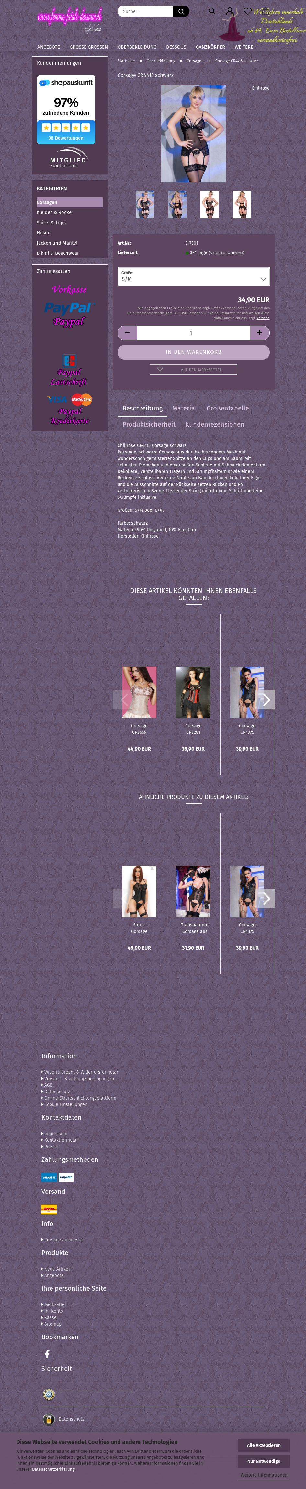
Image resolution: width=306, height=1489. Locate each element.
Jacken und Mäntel (57, 243)
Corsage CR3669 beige (139, 728)
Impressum (54, 1133)
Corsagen (47, 202)
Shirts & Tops (51, 223)
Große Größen (89, 47)
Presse (49, 1146)
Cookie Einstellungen (64, 1104)
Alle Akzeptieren (264, 1445)
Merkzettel (53, 1304)
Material (184, 408)
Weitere (244, 47)
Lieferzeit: (128, 252)
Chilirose (261, 88)
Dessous (176, 47)
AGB (46, 1085)
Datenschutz (55, 1091)
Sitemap (51, 1324)
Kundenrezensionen (214, 424)
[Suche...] (181, 11)
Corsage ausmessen (63, 1240)
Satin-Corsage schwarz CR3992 (139, 927)
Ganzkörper (210, 47)
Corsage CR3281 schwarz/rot (193, 728)
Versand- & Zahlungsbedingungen (77, 1078)
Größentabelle (228, 408)
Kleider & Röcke (54, 212)
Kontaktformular (59, 1140)
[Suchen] (212, 11)
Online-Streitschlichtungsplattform (78, 1098)
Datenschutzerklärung (53, 1469)
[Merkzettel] (248, 11)
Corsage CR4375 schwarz (247, 728)
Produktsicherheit (149, 424)
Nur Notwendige (263, 1461)
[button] (230, 11)
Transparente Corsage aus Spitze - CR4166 (195, 927)
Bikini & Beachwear (58, 253)
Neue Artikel (55, 1269)
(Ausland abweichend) (226, 253)
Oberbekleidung (137, 47)
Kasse (49, 1317)
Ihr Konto (52, 1311)
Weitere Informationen (264, 1475)
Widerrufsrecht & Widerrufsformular (79, 1072)
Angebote (48, 47)
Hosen (44, 233)
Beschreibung (142, 408)
